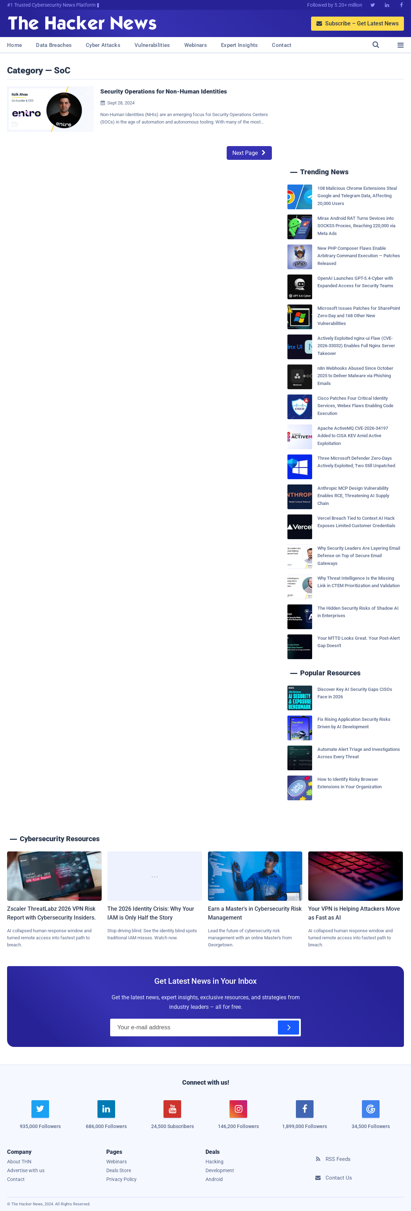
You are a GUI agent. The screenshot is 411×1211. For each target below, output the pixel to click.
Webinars (195, 45)
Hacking (215, 1161)
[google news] (370, 1115)
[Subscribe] (288, 1027)
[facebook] (304, 1119)
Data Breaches (54, 45)
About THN (19, 1161)
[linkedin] (106, 1119)
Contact (281, 45)
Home (14, 45)
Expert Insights (239, 45)
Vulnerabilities (152, 45)
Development (220, 1170)
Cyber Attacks (103, 45)
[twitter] (40, 1119)
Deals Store (118, 1170)
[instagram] (238, 1119)
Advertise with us (25, 1170)
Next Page (249, 153)
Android (214, 1179)
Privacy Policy (121, 1179)
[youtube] (172, 1119)
